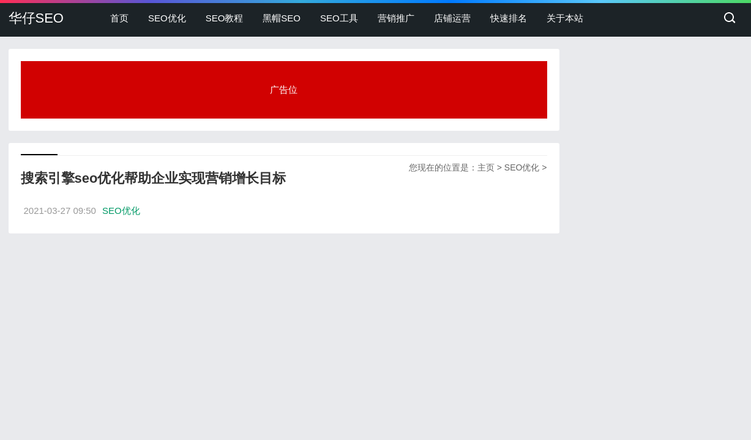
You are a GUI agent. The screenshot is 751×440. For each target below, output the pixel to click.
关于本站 (565, 18)
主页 (486, 167)
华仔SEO (36, 18)
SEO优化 (167, 18)
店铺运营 (452, 18)
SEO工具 (339, 18)
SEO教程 (225, 18)
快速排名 (508, 18)
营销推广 (396, 18)
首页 (119, 18)
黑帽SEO (282, 18)
